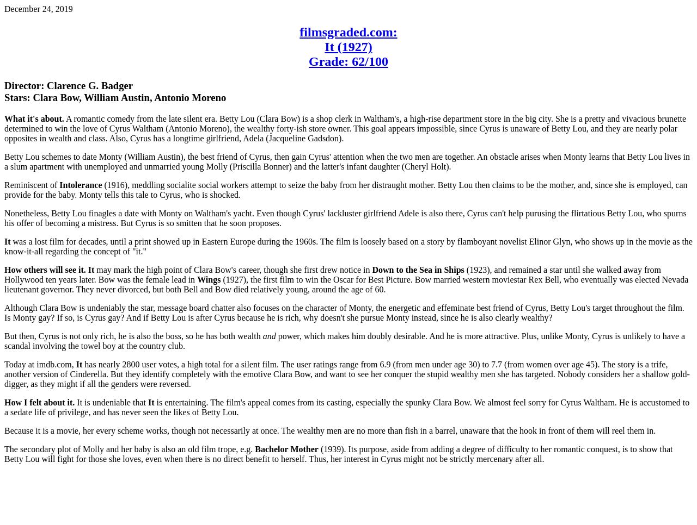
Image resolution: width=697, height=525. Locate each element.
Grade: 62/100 (348, 61)
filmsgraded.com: (348, 32)
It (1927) (348, 47)
